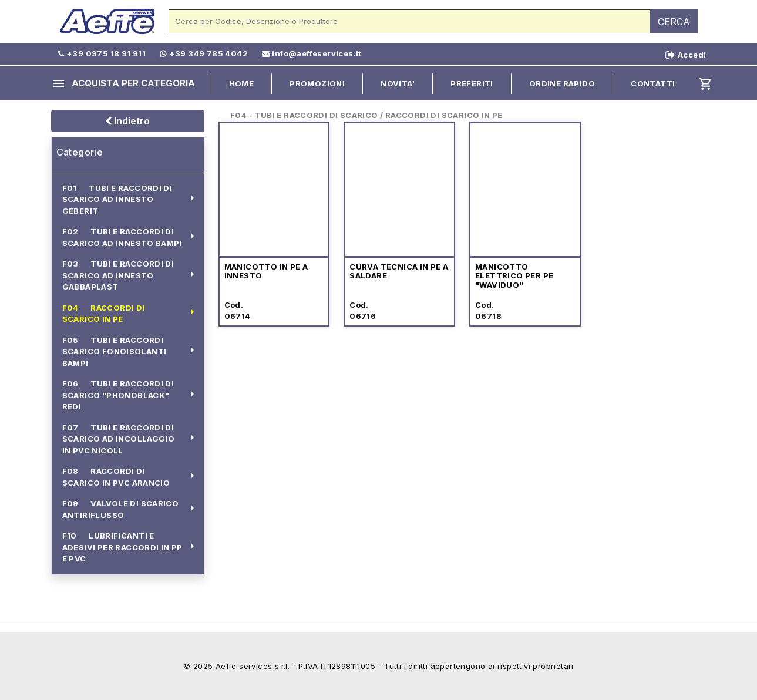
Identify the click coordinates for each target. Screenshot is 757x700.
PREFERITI (471, 83)
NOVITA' (398, 83)
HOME (241, 83)
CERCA (674, 22)
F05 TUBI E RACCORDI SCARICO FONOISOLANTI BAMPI (114, 351)
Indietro (127, 121)
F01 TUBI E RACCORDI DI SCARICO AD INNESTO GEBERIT (117, 199)
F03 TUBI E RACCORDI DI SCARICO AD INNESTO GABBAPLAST (118, 275)
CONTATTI (653, 83)
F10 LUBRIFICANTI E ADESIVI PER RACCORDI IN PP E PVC (122, 547)
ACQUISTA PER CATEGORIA (123, 83)
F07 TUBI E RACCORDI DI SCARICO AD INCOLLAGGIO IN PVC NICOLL (118, 439)
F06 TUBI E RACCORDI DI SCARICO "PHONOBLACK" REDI (118, 395)
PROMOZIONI (317, 83)
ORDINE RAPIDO (562, 83)
